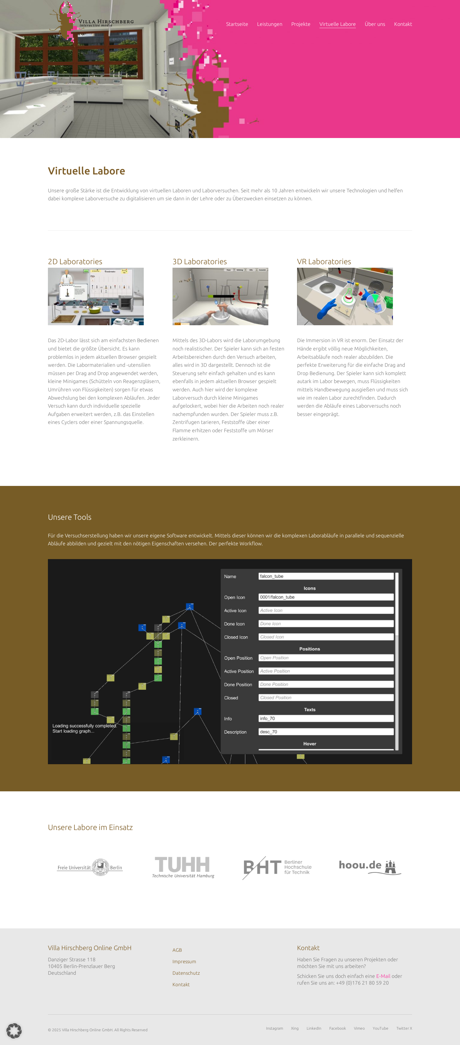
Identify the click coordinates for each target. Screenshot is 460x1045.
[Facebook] (337, 1028)
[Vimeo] (359, 1028)
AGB (177, 950)
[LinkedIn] (314, 1028)
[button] (14, 1031)
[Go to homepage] (92, 24)
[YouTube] (380, 1028)
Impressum (184, 961)
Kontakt (181, 984)
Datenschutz (186, 973)
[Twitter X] (404, 1028)
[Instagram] (274, 1028)
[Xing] (295, 1028)
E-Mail (383, 976)
